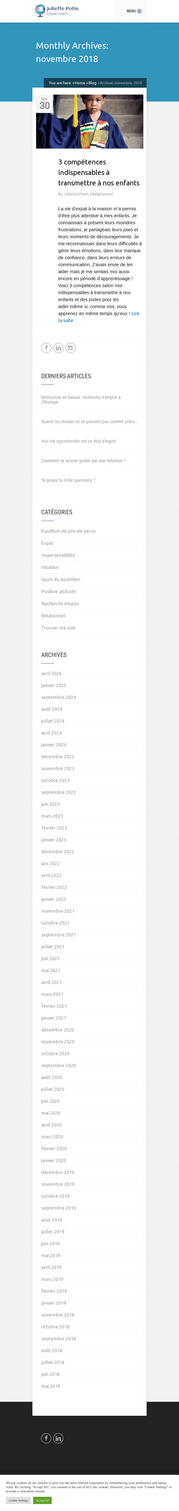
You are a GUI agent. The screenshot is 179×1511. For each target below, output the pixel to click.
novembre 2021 (57, 911)
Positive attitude (58, 591)
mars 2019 (52, 1279)
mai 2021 (50, 970)
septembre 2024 (58, 697)
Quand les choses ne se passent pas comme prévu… (89, 421)
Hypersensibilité (58, 555)
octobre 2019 (55, 1196)
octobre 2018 (55, 1326)
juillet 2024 (52, 721)
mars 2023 (52, 816)
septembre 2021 (58, 934)
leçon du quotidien (60, 579)
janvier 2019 (53, 1303)
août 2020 (51, 1077)
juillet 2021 (52, 946)
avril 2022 (51, 875)
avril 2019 (51, 1267)
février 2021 (54, 1006)
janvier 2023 (53, 839)
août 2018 (51, 1350)
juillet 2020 (52, 1089)
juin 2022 (50, 863)
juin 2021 (50, 958)
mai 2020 (50, 1113)
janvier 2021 (53, 1018)
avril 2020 (51, 1124)
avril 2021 (51, 982)
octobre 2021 (55, 923)
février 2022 (54, 887)
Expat (47, 543)
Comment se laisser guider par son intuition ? (83, 460)
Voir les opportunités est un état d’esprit (78, 441)
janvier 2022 (53, 899)
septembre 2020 (58, 1065)
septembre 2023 (58, 792)
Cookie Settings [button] (18, 1500)
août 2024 (51, 709)
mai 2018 (50, 1386)
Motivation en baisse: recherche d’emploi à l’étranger (81, 400)
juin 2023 (50, 804)
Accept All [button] (42, 1500)
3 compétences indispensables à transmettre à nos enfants (99, 172)
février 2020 (54, 1148)
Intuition (50, 567)
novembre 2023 (57, 768)
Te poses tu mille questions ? (68, 480)
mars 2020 (52, 1136)
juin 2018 (50, 1374)
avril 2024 (51, 732)
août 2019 (51, 1219)
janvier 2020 (53, 1160)
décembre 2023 (57, 756)
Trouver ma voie (58, 627)
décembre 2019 (57, 1172)
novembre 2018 (57, 1314)
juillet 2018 (52, 1362)
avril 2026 (51, 673)
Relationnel (102, 194)
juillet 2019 (52, 1231)
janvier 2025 (53, 685)
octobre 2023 (55, 780)
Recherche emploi (60, 603)
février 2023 (54, 827)
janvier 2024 (53, 744)
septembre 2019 (58, 1208)
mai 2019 (50, 1255)
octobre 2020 (55, 1053)
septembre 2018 (58, 1338)
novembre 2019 (57, 1184)
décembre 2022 (57, 851)
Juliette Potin (77, 194)
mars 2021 (52, 994)
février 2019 (54, 1291)
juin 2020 (50, 1101)
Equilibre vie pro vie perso (68, 531)
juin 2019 (50, 1243)
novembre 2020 (57, 1041)
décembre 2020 (57, 1029)
